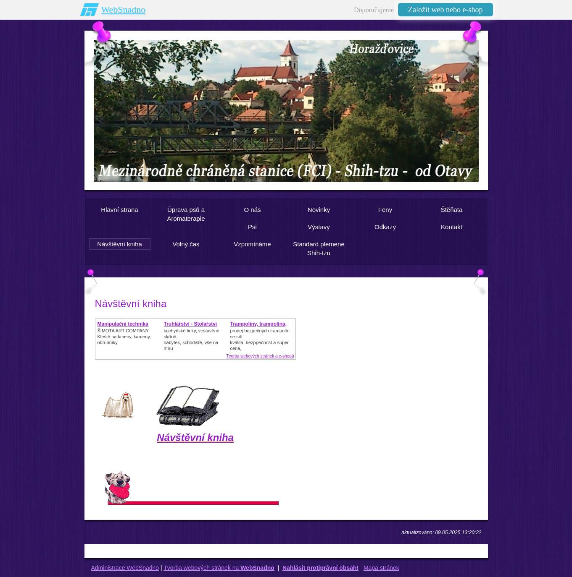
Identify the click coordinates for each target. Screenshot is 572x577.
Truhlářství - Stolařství (190, 324)
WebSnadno (123, 9)
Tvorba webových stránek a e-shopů (260, 356)
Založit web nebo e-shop (445, 9)
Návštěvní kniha (195, 437)
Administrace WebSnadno (125, 567)
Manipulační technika (123, 324)
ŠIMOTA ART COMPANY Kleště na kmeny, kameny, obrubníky (124, 336)
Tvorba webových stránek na (218, 567)
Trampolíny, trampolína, (258, 324)
